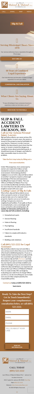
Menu (29, 11)
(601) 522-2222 (17, 371)
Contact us (7, 283)
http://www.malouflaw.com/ (20, 385)
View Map (27, 380)
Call (4, 11)
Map (20, 11)
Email (12, 11)
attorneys (21, 259)
